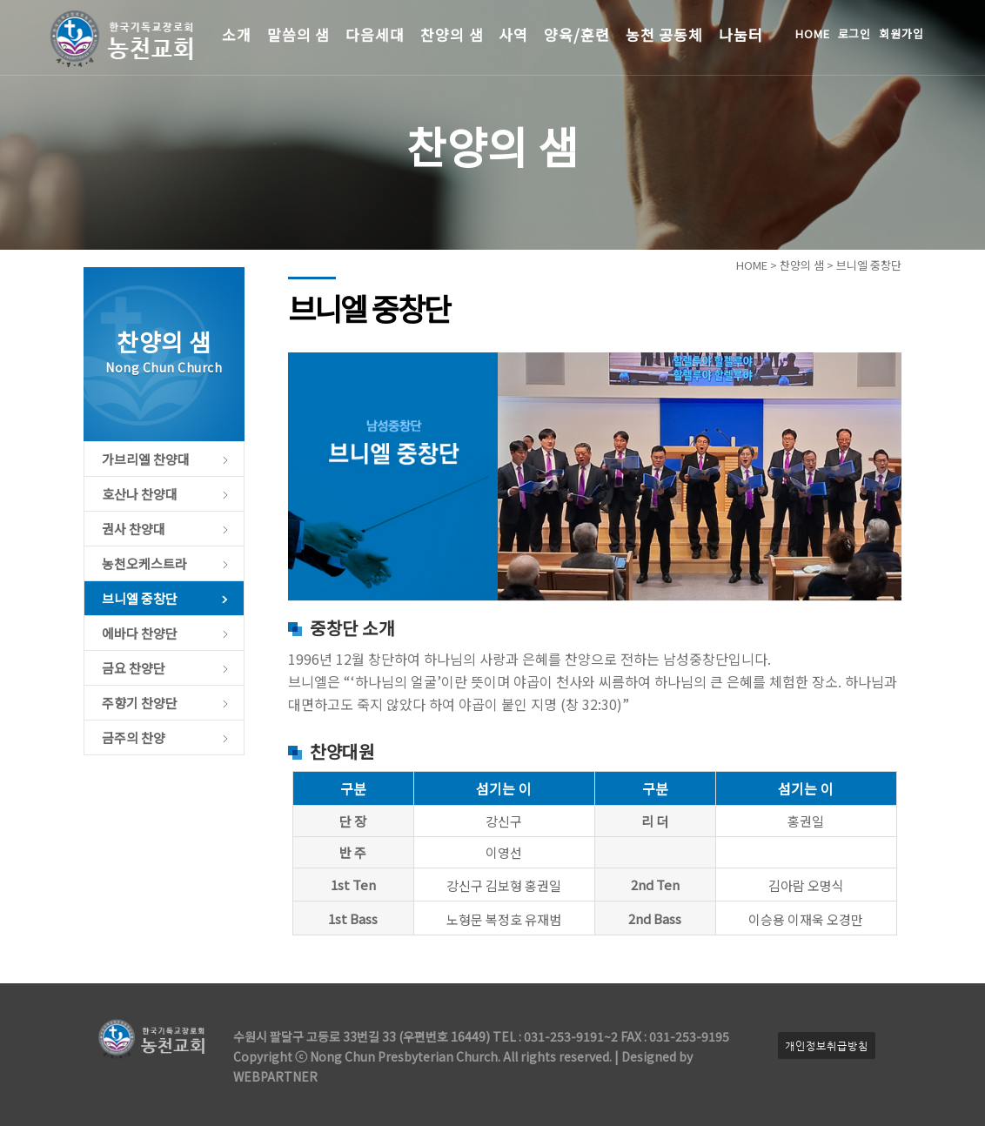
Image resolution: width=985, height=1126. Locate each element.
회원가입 (901, 33)
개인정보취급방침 (826, 1045)
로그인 (855, 33)
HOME (812, 33)
